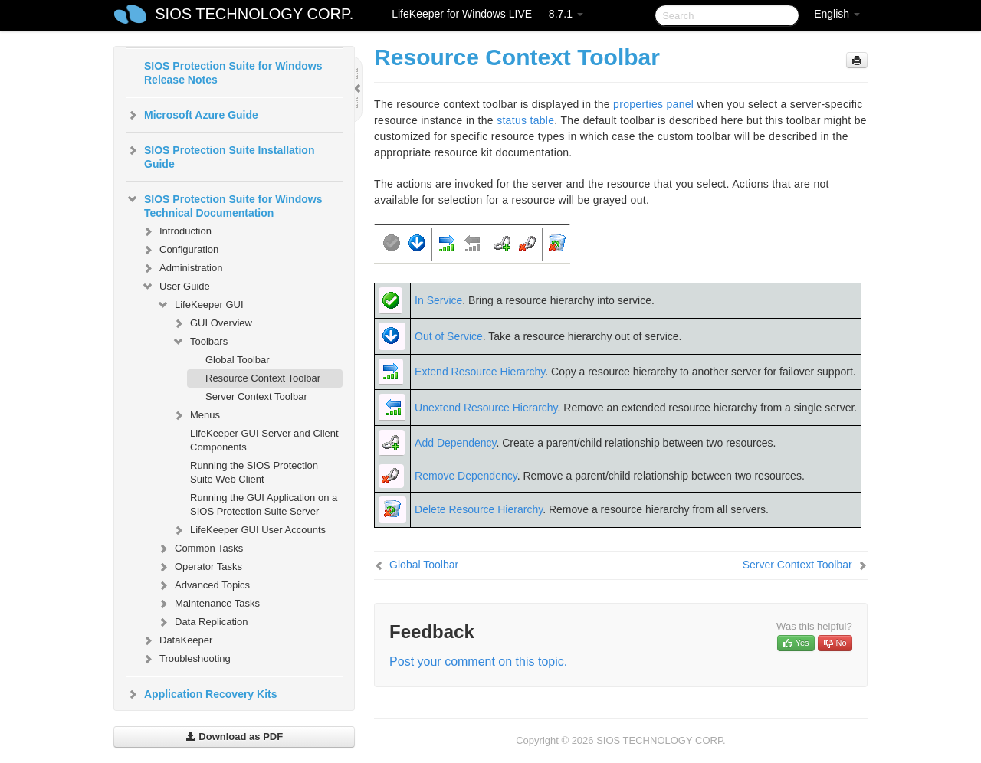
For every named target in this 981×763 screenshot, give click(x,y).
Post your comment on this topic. (478, 661)
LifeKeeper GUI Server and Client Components (264, 440)
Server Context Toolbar (256, 396)
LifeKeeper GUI (200, 305)
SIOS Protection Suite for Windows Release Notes (233, 73)
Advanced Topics (203, 585)
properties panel (653, 104)
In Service (438, 300)
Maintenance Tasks (208, 603)
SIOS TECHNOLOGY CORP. (254, 13)
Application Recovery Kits (201, 694)
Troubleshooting (186, 659)
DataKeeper (176, 640)
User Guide (175, 286)
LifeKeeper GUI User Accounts (249, 530)
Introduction (176, 231)
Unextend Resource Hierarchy (486, 407)
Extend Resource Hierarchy (480, 371)
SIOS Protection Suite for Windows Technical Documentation (224, 204)
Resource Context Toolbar (262, 378)
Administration (181, 268)
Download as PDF (234, 736)
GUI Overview (212, 323)
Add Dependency (455, 443)
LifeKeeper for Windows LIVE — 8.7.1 (487, 14)
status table (525, 120)
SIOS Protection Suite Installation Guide (220, 155)
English (837, 14)
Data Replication (202, 622)
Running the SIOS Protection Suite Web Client (254, 472)
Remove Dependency (466, 476)
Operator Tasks (199, 567)
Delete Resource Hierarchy (479, 509)
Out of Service (449, 336)
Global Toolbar (237, 359)
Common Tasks (199, 548)
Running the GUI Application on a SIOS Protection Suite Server (263, 504)
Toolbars (200, 341)
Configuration (179, 250)
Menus (196, 415)
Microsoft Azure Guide (192, 115)
